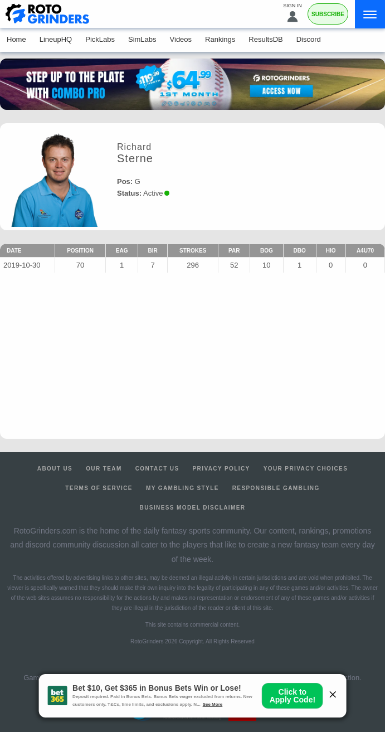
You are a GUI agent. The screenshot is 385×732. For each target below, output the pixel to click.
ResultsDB (265, 39)
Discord (308, 39)
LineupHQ (56, 39)
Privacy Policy (221, 469)
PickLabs (100, 39)
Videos (181, 39)
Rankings (220, 39)
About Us (54, 469)
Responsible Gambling (276, 488)
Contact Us (157, 469)
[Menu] (370, 14)
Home (16, 39)
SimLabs (142, 39)
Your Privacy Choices (306, 469)
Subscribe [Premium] (327, 14)
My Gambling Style (182, 488)
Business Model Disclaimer (193, 508)
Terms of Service (99, 488)
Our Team (104, 469)
